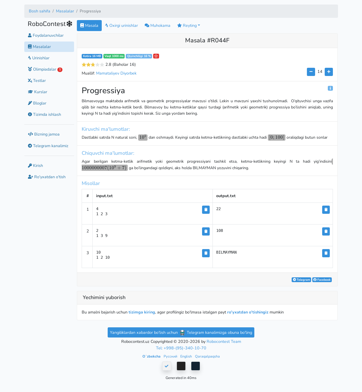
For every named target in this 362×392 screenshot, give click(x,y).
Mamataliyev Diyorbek (116, 73)
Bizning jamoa (44, 134)
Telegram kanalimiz (48, 146)
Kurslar (37, 92)
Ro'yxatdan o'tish (47, 177)
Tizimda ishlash (44, 114)
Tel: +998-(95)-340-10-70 (181, 348)
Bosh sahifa (39, 11)
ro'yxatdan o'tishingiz (247, 312)
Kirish (35, 165)
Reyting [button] (187, 25)
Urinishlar (38, 58)
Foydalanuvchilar (46, 35)
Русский (171, 356)
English (186, 356)
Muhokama (157, 25)
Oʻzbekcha (151, 356)
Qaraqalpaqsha (207, 356)
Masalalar (65, 11)
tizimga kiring (142, 312)
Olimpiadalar (45, 69)
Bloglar (37, 103)
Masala (89, 25)
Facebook (322, 280)
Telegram (301, 280)
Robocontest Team (224, 341)
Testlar (37, 80)
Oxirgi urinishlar (121, 25)
